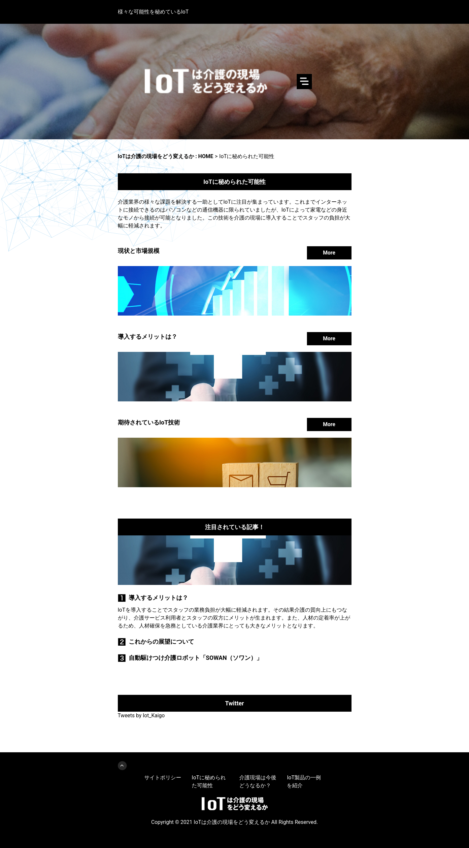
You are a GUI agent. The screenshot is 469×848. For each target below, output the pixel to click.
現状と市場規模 (138, 250)
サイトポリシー (162, 777)
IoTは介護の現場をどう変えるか (234, 81)
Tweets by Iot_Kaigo (141, 715)
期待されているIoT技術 (149, 422)
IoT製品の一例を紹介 (304, 781)
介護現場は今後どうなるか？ (257, 781)
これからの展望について (161, 641)
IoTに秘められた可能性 (209, 781)
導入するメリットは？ (147, 336)
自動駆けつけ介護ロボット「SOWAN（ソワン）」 (196, 657)
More (329, 253)
